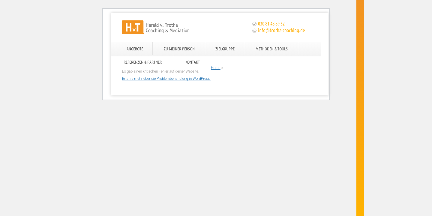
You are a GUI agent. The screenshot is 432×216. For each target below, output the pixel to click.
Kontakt (192, 61)
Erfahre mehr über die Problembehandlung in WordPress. (166, 78)
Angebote (135, 48)
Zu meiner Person (179, 48)
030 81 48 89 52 (271, 23)
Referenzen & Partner (143, 61)
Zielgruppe (225, 48)
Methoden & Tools (272, 48)
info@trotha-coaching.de (281, 30)
